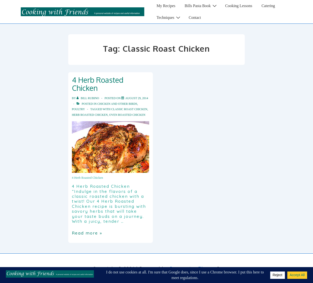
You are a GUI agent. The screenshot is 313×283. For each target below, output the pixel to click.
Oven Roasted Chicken (127, 115)
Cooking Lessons (238, 6)
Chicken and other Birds (117, 104)
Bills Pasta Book (201, 5)
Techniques (168, 17)
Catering (268, 6)
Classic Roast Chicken (129, 109)
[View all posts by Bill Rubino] (88, 98)
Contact (195, 17)
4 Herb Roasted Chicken (97, 84)
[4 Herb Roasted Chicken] (136, 98)
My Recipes (165, 6)
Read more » (87, 233)
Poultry (78, 109)
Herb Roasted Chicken (90, 115)
